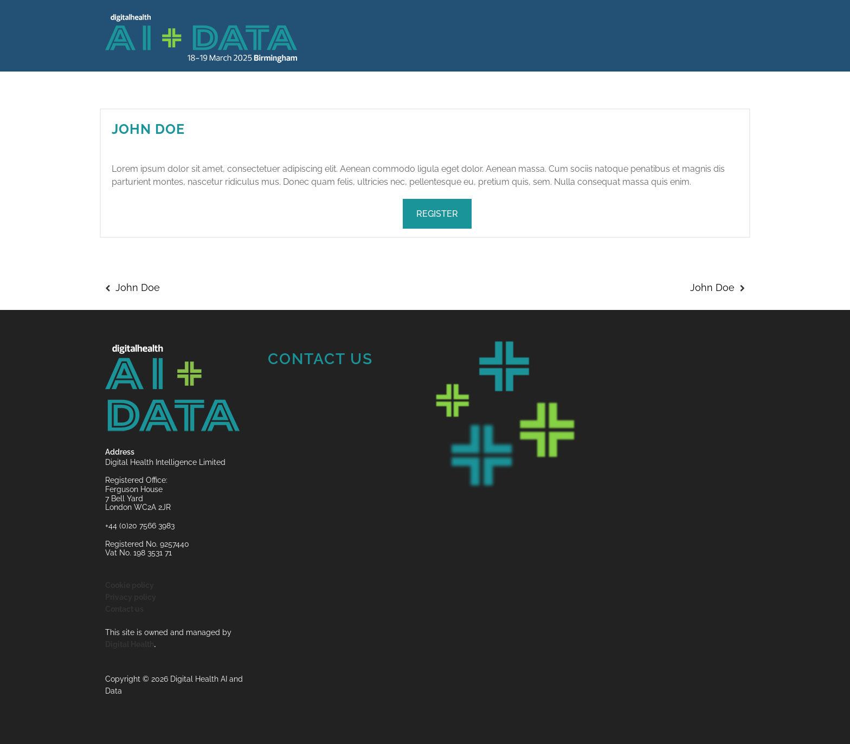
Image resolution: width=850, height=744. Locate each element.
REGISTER (437, 214)
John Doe (148, 129)
